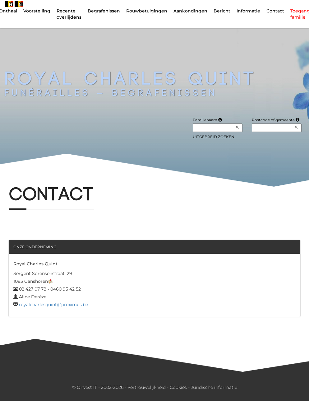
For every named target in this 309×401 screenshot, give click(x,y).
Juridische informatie (214, 387)
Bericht (222, 11)
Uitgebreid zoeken (213, 136)
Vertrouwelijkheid (146, 387)
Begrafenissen (104, 11)
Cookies (178, 387)
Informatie (248, 11)
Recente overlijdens (69, 14)
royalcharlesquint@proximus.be (53, 304)
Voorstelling (36, 11)
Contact (275, 11)
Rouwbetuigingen (146, 11)
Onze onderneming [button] (34, 247)
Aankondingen (190, 11)
